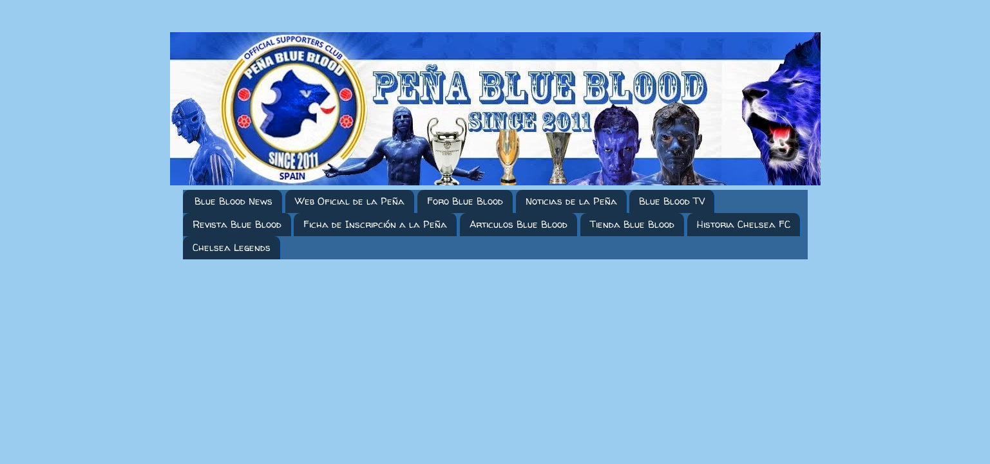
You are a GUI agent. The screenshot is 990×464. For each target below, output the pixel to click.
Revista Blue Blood (237, 224)
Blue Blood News (233, 201)
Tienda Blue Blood (632, 224)
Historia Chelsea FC (743, 224)
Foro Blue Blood (465, 201)
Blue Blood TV (672, 201)
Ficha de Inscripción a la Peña (375, 224)
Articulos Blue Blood (518, 224)
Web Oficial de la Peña (350, 201)
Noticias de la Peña (571, 201)
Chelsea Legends (232, 247)
